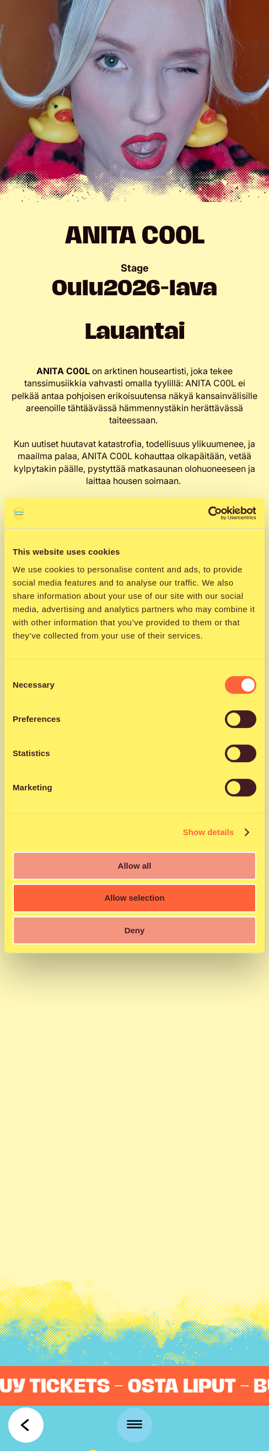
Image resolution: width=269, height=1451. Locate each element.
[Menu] (134, 1425)
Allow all (135, 865)
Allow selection (134, 897)
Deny (135, 930)
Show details (208, 832)
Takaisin (26, 1425)
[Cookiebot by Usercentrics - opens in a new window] (208, 513)
